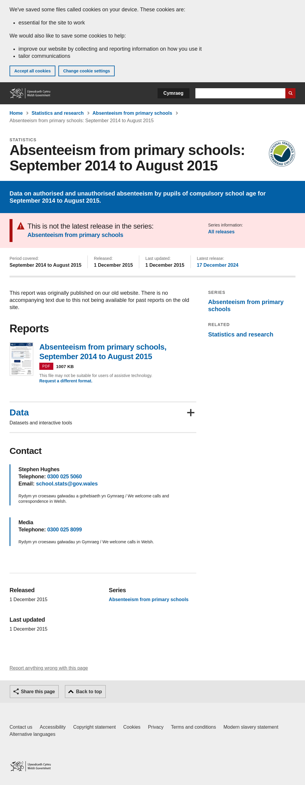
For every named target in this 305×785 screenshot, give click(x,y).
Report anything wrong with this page (49, 668)
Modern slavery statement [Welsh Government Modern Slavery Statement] (250, 727)
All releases (221, 231)
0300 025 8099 (64, 530)
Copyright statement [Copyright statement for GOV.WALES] (94, 727)
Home (16, 113)
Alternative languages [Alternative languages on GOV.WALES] (32, 734)
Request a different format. (65, 380)
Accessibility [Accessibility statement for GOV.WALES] (53, 727)
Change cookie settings (86, 71)
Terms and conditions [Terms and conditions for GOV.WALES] (193, 727)
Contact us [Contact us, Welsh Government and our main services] (21, 727)
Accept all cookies (32, 71)
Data (19, 412)
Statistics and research (58, 113)
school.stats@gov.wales (67, 484)
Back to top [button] (89, 691)
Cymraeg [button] (173, 93)
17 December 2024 (218, 265)
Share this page (38, 691)
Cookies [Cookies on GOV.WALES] (132, 727)
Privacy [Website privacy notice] (156, 727)
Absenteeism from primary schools (132, 113)
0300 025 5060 (64, 477)
